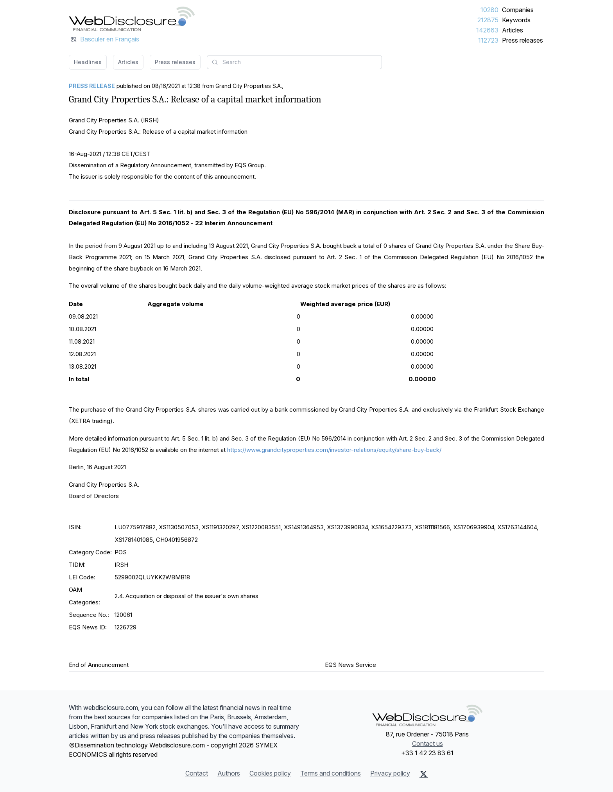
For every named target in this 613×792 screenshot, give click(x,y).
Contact (196, 773)
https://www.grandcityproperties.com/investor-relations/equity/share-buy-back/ (334, 449)
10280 (489, 10)
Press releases (522, 40)
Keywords (516, 20)
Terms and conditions (330, 773)
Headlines (88, 62)
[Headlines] (132, 18)
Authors (228, 773)
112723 (488, 40)
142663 (487, 30)
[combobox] (294, 62)
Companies (518, 10)
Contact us (427, 743)
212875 (487, 20)
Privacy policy (390, 773)
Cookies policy (270, 773)
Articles (512, 30)
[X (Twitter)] (423, 774)
